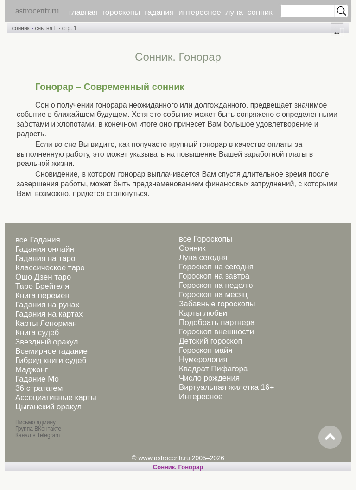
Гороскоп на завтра (214, 276)
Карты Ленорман (46, 323)
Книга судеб (37, 332)
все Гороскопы (205, 239)
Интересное (200, 396)
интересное (199, 12)
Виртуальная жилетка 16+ (226, 387)
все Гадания (37, 239)
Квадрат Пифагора (213, 368)
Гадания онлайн (44, 249)
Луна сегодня (203, 257)
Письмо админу (35, 422)
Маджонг (31, 369)
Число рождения (209, 378)
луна (234, 12)
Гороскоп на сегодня (216, 266)
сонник (260, 12)
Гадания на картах (49, 314)
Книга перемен (42, 295)
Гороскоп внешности (216, 331)
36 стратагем (39, 388)
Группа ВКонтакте (38, 429)
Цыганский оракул (48, 406)
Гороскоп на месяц (213, 294)
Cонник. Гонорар (178, 467)
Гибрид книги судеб (50, 360)
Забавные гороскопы (217, 303)
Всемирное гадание (51, 351)
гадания (159, 12)
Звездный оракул (46, 341)
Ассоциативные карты (55, 397)
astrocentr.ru (37, 10)
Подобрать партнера (217, 322)
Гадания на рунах (47, 304)
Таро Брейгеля (42, 286)
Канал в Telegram (37, 435)
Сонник (192, 248)
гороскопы (121, 12)
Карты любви (203, 313)
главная (83, 12)
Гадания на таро (45, 258)
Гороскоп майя (206, 350)
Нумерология (203, 359)
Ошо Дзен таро (43, 277)
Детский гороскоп (210, 341)
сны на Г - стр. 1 (55, 28)
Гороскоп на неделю (216, 285)
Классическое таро (50, 267)
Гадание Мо (37, 379)
